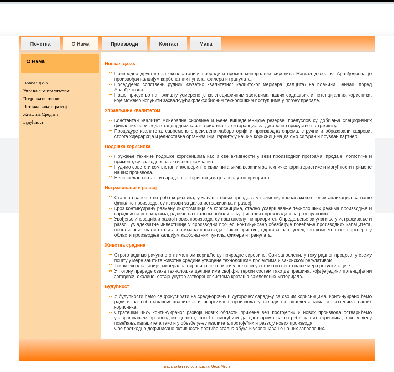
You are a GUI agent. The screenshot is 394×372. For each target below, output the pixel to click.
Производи (124, 44)
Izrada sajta (172, 366)
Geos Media (220, 366)
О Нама (81, 44)
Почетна (40, 44)
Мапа (205, 44)
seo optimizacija (196, 366)
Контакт (168, 44)
